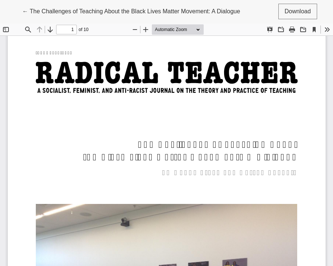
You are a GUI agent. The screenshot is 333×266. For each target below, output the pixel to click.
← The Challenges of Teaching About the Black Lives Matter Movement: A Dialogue (131, 10)
